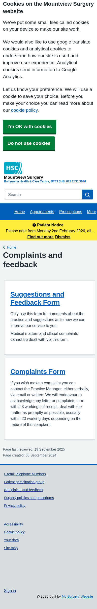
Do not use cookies (28, 143)
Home (19, 212)
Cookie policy (14, 532)
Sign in (10, 590)
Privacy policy (14, 505)
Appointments (42, 212)
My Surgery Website (77, 596)
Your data (11, 540)
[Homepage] (47, 170)
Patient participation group (24, 482)
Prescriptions (70, 212)
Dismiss (62, 237)
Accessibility (13, 524)
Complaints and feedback (23, 490)
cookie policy (24, 110)
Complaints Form (37, 371)
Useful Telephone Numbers (25, 474)
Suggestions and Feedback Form (37, 298)
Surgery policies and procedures (29, 498)
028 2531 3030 (76, 181)
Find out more (40, 237)
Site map (11, 548)
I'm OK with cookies (29, 126)
